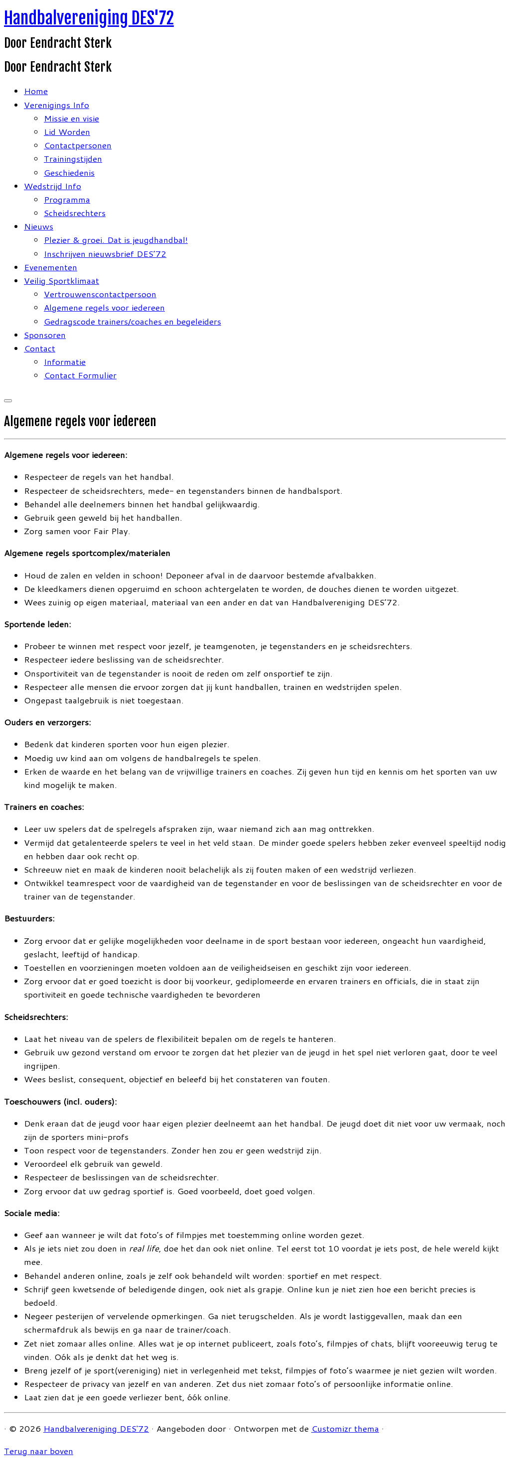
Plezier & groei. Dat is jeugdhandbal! (116, 239)
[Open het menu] (8, 400)
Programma (67, 199)
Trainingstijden (73, 158)
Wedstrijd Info (52, 186)
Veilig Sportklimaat (61, 280)
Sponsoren (45, 334)
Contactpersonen (78, 145)
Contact (39, 348)
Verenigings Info (56, 105)
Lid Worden (67, 131)
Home (36, 91)
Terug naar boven (38, 1451)
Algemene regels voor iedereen (104, 307)
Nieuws (38, 226)
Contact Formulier (80, 375)
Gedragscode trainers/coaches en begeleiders (132, 321)
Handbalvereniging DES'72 (89, 17)
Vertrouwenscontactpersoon (100, 294)
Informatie (65, 361)
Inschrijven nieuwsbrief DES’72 (105, 253)
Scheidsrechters (75, 213)
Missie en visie (71, 118)
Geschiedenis (69, 172)
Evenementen (50, 267)
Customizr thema (345, 1428)
